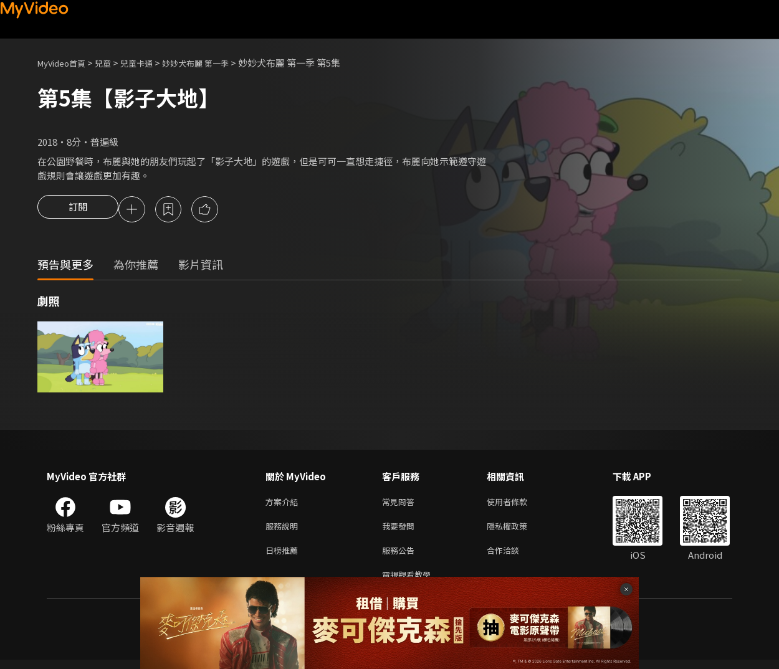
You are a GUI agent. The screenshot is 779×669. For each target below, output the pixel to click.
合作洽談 (513, 556)
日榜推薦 (284, 556)
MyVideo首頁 (65, 62)
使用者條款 (517, 504)
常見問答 (400, 504)
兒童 (112, 62)
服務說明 (284, 530)
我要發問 (400, 530)
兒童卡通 (150, 62)
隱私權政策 (517, 530)
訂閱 (78, 210)
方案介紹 (284, 504)
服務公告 (400, 556)
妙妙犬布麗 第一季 (216, 62)
